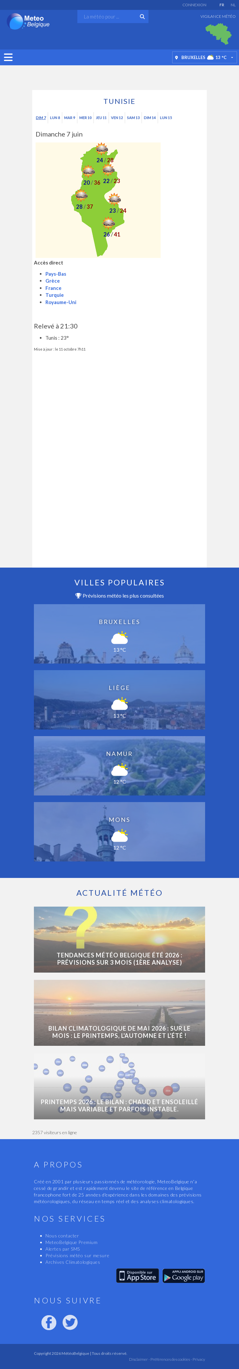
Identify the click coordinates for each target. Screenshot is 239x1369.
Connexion (194, 4)
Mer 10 (85, 117)
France (53, 288)
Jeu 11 (101, 117)
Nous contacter (62, 1235)
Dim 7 (41, 117)
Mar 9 (69, 117)
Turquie (54, 295)
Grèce (52, 281)
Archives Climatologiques (72, 1262)
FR (222, 4)
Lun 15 (166, 117)
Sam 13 (133, 117)
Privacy (198, 1359)
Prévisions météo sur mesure (77, 1255)
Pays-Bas (55, 274)
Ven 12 (117, 117)
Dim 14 (150, 117)
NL (233, 4)
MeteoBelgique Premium (71, 1242)
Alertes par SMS (62, 1249)
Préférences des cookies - (171, 1359)
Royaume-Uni (60, 302)
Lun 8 (55, 117)
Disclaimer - (139, 1359)
